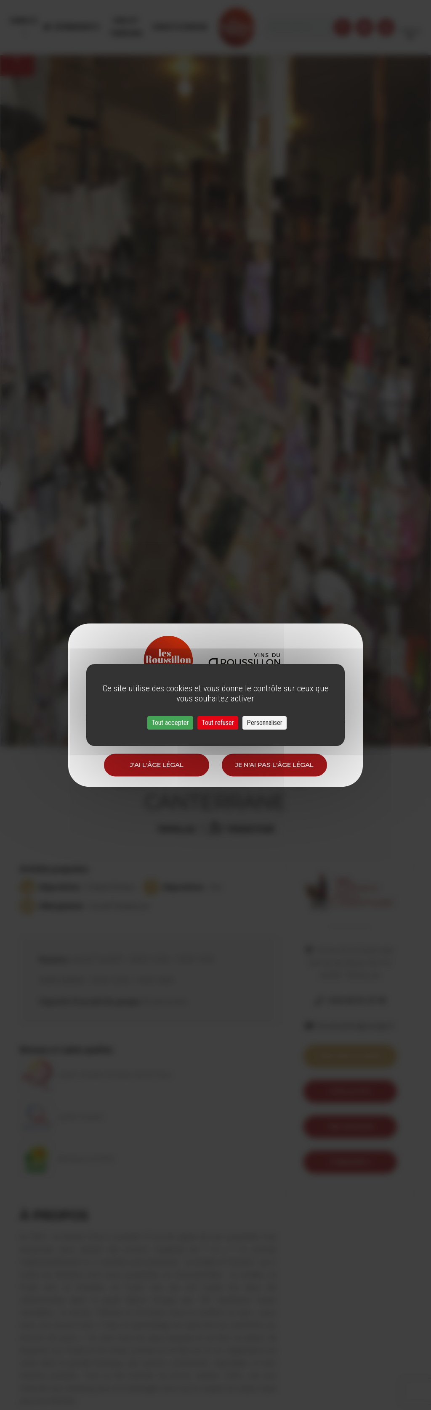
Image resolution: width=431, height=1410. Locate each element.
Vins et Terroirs (136, 21)
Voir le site (350, 1091)
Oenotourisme (198, 21)
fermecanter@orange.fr (356, 1026)
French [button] (410, 21)
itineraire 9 (350, 1162)
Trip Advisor (350, 1127)
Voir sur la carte (350, 1056)
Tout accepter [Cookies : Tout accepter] (170, 723)
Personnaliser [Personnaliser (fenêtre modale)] (264, 723)
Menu (22, 21)
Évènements (80, 21)
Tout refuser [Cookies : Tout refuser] (218, 723)
